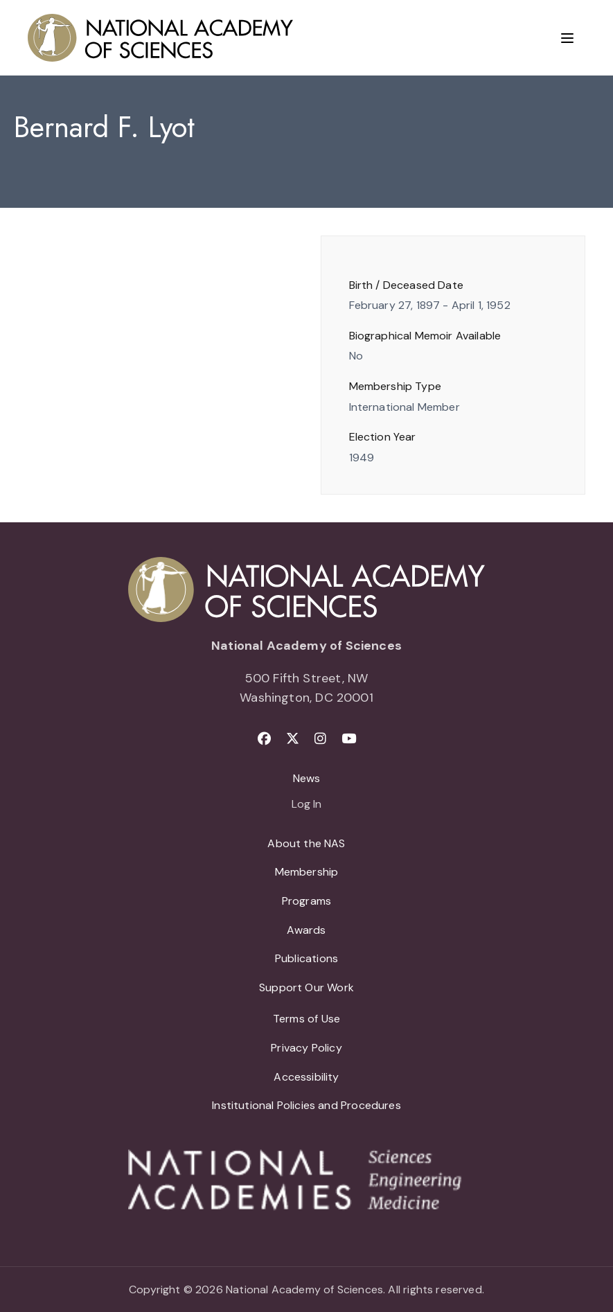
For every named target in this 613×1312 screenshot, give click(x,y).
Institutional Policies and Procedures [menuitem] (306, 1105)
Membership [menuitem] (307, 872)
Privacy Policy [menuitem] (306, 1047)
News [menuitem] (307, 778)
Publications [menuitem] (306, 958)
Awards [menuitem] (306, 930)
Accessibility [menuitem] (306, 1077)
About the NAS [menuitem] (306, 843)
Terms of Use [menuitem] (306, 1018)
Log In (306, 805)
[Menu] (567, 38)
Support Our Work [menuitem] (306, 987)
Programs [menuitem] (306, 901)
